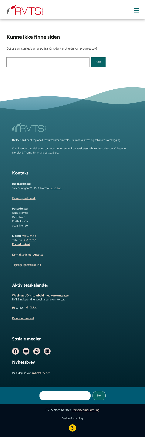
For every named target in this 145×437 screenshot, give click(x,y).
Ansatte (38, 254)
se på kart (56, 188)
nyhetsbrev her (41, 373)
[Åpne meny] (136, 11)
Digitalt (33, 308)
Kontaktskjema (22, 254)
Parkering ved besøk (23, 198)
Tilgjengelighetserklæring (26, 265)
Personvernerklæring (85, 410)
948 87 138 (29, 240)
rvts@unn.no (29, 235)
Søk (98, 62)
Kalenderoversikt (23, 318)
